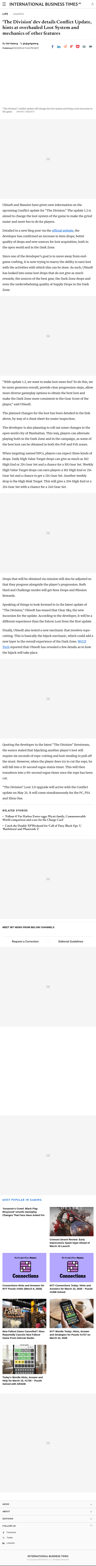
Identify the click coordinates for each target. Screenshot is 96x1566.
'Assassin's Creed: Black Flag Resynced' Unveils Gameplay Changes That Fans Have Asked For (23, 1212)
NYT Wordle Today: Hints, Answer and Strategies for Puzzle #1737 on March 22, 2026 (70, 1334)
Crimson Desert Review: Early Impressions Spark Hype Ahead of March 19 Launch (70, 1242)
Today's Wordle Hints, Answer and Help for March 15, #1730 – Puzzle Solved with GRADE (22, 1380)
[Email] (84, 47)
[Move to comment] (91, 47)
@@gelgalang (30, 43)
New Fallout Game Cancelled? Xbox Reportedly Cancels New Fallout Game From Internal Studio (23, 1334)
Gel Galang (12, 43)
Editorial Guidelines (70, 941)
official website (62, 230)
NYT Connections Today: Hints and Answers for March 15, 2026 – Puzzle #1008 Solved (71, 1288)
